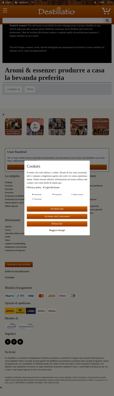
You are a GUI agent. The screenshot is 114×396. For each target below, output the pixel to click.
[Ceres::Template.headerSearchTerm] (52, 20)
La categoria (12, 176)
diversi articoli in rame (14, 203)
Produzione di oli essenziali (16, 199)
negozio (8, 226)
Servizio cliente (87, 176)
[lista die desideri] (110, 2)
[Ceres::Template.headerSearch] (107, 20)
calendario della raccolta (15, 233)
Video (7, 240)
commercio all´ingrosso (15, 250)
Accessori (9, 192)
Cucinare (9, 186)
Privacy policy (34, 187)
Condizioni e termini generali (90, 209)
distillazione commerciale (15, 247)
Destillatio (84, 220)
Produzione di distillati (14, 196)
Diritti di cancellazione (17, 271)
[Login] (7, 2)
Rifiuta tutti (57, 224)
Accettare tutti (57, 209)
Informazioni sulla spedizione (90, 186)
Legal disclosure (51, 187)
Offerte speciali (11, 206)
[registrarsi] (21, 2)
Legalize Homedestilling (15, 243)
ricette (7, 237)
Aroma (8, 230)
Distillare (8, 182)
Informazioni (12, 220)
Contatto (9, 277)
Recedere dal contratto (18, 264)
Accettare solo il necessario (57, 216)
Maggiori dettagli (57, 230)
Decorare (9, 189)
